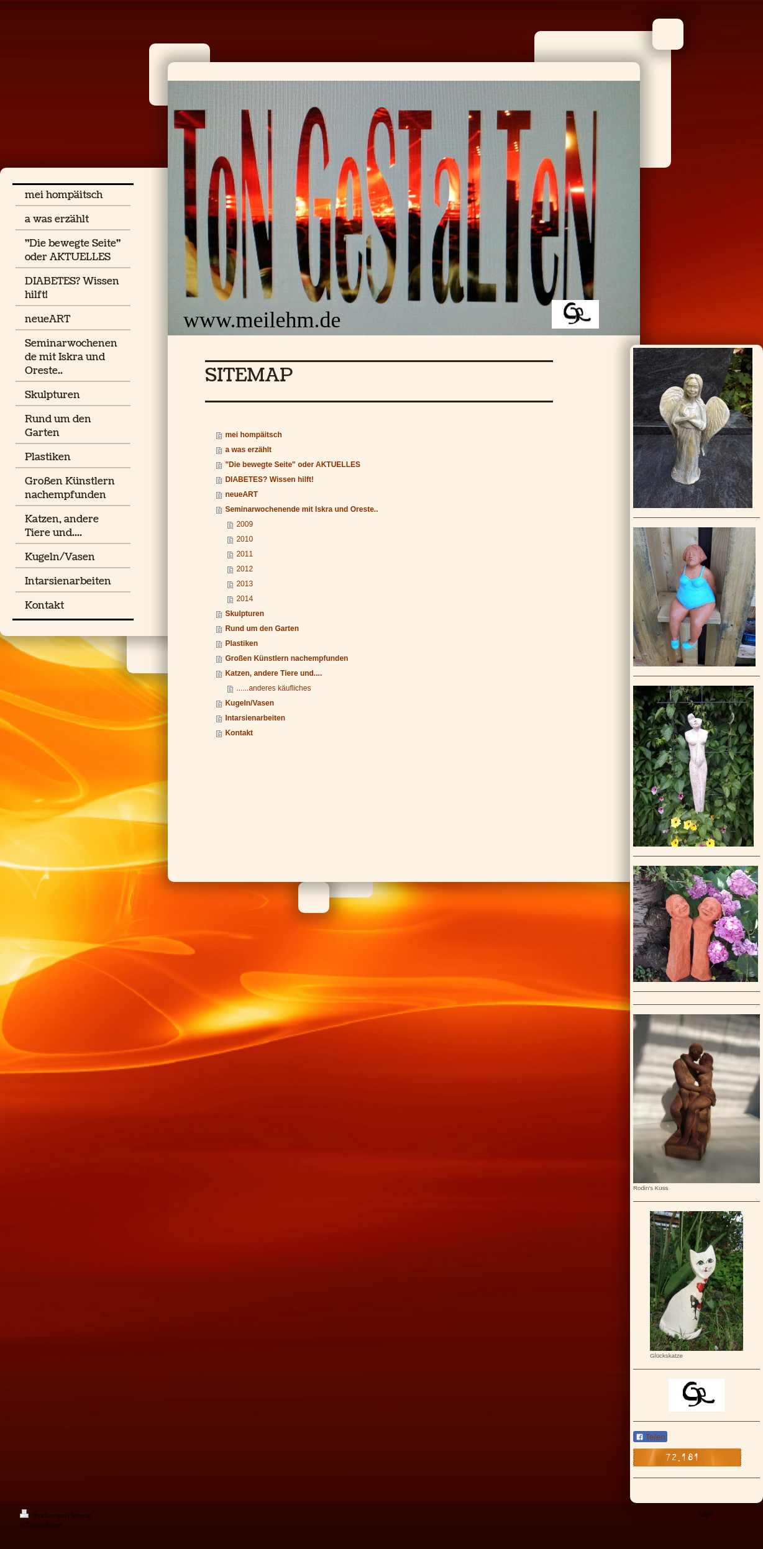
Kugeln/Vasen (249, 703)
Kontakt (239, 733)
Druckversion (44, 1515)
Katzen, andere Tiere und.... (273, 673)
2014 (244, 598)
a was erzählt (248, 449)
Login (706, 1513)
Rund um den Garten (262, 628)
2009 (244, 524)
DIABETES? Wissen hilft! (269, 479)
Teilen (650, 1437)
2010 (244, 539)
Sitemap (80, 1515)
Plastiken (241, 643)
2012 (244, 569)
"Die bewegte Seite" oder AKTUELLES (292, 464)
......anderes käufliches (273, 688)
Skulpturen (244, 613)
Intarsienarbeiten (255, 718)
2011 (244, 554)
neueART (241, 494)
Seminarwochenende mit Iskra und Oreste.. (301, 509)
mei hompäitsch (253, 434)
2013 (244, 583)
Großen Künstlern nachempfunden (286, 658)
